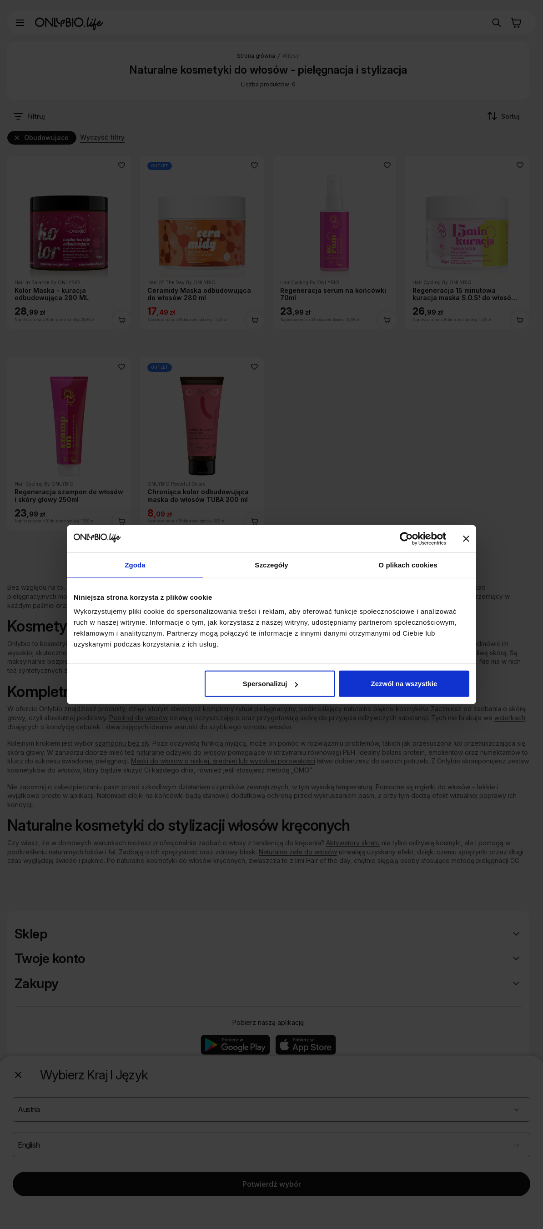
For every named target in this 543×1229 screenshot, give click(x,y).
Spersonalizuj (270, 683)
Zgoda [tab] (135, 564)
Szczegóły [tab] (271, 564)
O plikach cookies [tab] (407, 564)
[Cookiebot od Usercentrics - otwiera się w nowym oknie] (406, 538)
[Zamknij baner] (466, 538)
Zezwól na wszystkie (404, 683)
